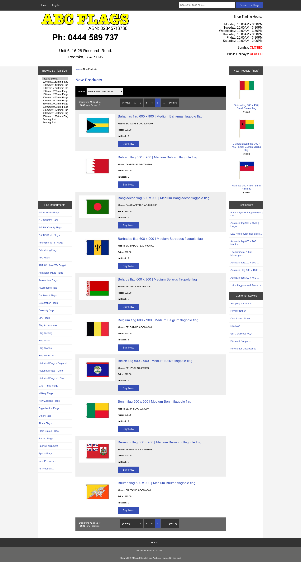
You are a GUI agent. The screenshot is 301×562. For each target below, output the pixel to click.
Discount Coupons (240, 341)
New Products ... (48, 461)
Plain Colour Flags (49, 431)
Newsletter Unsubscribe (243, 348)
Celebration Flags (48, 302)
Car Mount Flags (48, 295)
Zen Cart (177, 558)
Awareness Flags (48, 287)
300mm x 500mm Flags (55, 100)
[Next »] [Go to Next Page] (173, 103)
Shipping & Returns (240, 303)
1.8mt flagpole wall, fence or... (246, 285)
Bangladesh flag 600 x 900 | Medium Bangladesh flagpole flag (163, 198)
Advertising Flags (48, 250)
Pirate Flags (45, 423)
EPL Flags (44, 317)
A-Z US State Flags (49, 235)
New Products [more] (246, 70)
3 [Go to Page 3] (146, 103)
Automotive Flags (48, 280)
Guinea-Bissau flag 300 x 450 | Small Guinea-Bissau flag (246, 135)
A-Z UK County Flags (50, 227)
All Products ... (46, 468)
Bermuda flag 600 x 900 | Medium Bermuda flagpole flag (159, 442)
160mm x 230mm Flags (55, 94)
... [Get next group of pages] (164, 103)
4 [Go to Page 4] (152, 103)
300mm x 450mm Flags (55, 97)
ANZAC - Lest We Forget (52, 265)
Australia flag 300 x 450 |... (244, 277)
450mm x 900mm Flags (55, 103)
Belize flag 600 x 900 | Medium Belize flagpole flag (155, 361)
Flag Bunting (45, 333)
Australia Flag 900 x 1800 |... (245, 270)
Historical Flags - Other (51, 370)
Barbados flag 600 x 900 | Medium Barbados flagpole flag (160, 239)
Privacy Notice (238, 311)
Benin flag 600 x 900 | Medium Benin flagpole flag (154, 401)
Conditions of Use (240, 318)
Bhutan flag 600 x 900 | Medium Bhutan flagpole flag (156, 483)
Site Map (235, 325)
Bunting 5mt (55, 122)
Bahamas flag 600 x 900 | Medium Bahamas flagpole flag (160, 116)
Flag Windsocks (47, 355)
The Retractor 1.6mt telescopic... (241, 254)
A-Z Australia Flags (49, 212)
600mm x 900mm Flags (55, 106)
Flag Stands (45, 348)
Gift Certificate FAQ (240, 333)
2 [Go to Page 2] (140, 103)
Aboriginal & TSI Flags (51, 242)
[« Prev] (126, 103)
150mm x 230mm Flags (55, 91)
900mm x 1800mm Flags (55, 116)
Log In (56, 5)
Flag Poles (44, 340)
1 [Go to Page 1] (135, 103)
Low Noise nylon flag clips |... (246, 233)
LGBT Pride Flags (48, 385)
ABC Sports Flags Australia (148, 558)
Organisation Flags (49, 408)
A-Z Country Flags (48, 220)
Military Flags (46, 393)
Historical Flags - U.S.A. (51, 378)
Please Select (55, 78)
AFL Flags (44, 257)
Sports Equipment (48, 445)
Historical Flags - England (52, 363)
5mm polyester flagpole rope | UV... (246, 214)
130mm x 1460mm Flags (55, 85)
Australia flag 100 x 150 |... (244, 262)
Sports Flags (45, 453)
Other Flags (45, 415)
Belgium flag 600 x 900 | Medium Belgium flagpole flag (158, 320)
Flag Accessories (48, 325)
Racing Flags (46, 438)
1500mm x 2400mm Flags (55, 88)
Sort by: (82, 91)
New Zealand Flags (49, 400)
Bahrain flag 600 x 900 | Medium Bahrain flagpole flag (157, 157)
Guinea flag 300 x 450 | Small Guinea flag (246, 94)
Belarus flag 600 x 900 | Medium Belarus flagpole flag (157, 279)
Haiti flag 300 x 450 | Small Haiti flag (246, 175)
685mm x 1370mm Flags (55, 110)
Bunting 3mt (55, 119)
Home (43, 5)
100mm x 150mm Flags (55, 81)
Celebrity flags (46, 310)
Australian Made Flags (51, 272)
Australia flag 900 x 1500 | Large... (244, 225)
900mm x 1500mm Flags (55, 113)
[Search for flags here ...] (207, 5)
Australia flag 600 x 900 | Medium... (243, 243)
